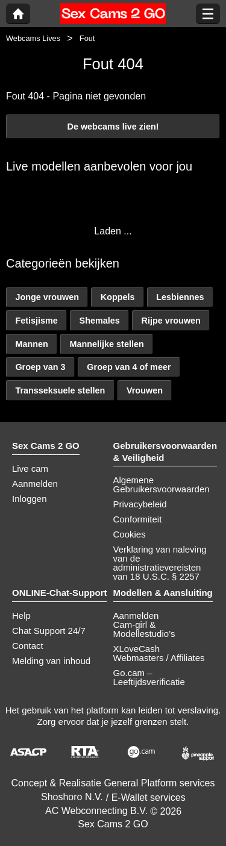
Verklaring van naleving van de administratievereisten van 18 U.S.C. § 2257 (160, 562)
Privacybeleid (140, 504)
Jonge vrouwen (47, 297)
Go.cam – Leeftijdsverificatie (149, 677)
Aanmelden (35, 483)
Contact (27, 646)
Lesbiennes (180, 297)
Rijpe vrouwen (171, 320)
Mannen (31, 344)
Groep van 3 (40, 367)
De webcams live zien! (113, 126)
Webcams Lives (33, 38)
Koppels (118, 297)
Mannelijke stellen (107, 344)
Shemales (100, 320)
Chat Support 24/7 (49, 630)
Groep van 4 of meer (129, 367)
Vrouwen (145, 390)
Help (21, 615)
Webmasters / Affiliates (159, 658)
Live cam (30, 468)
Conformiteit (137, 519)
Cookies (129, 534)
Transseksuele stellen (60, 390)
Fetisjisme (36, 320)
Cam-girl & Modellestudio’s (144, 629)
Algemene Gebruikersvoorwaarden (161, 484)
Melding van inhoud (51, 661)
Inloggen (29, 499)
